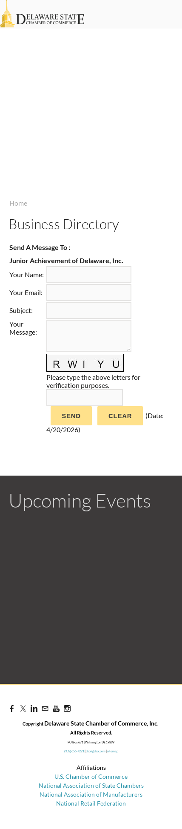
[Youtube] (56, 708)
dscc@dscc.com (95, 751)
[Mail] (45, 708)
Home (18, 203)
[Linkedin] (34, 708)
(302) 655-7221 (74, 751)
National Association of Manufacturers (91, 794)
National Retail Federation (91, 803)
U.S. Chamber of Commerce (91, 776)
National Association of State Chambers (91, 785)
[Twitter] (23, 708)
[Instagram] (67, 708)
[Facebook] (12, 708)
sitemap (112, 751)
